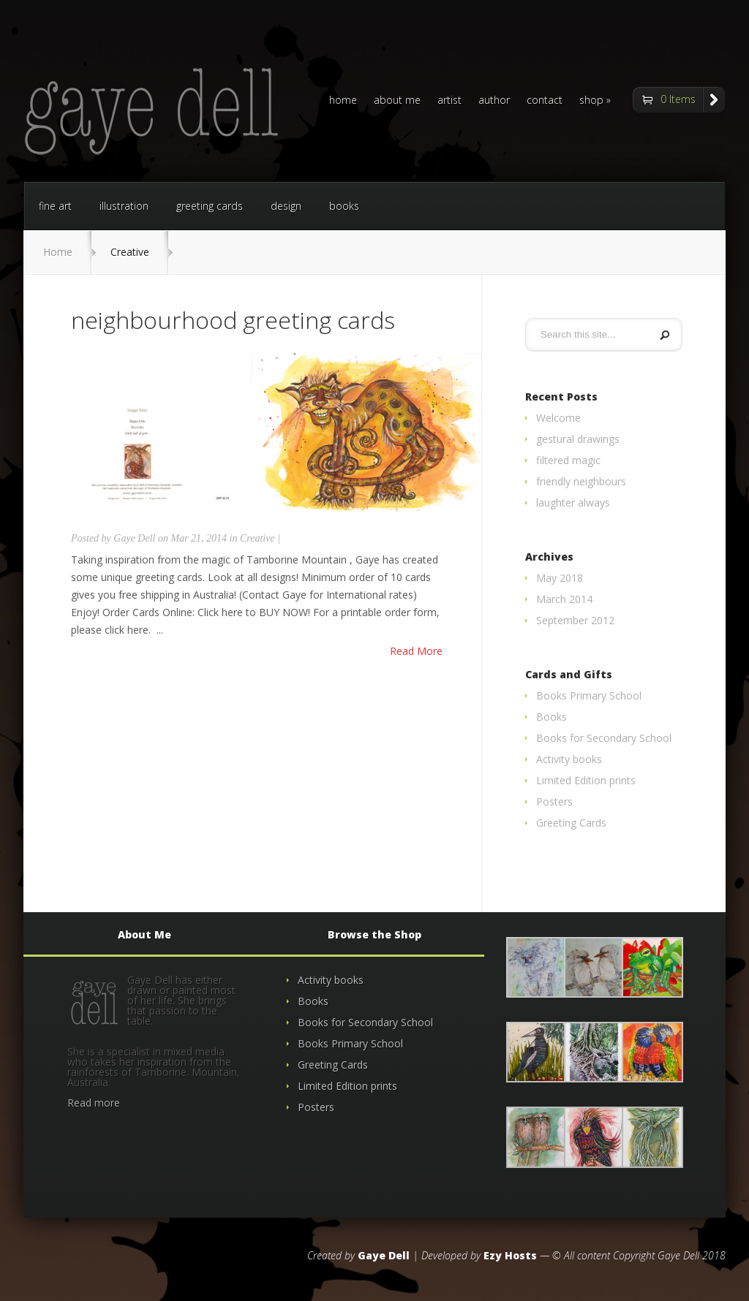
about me (397, 101)
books (344, 206)
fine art (55, 206)
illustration (123, 206)
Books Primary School (588, 695)
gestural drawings (578, 439)
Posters (554, 801)
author (494, 101)
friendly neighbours (581, 481)
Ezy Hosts (510, 1255)
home (343, 101)
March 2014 (564, 599)
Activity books (569, 759)
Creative (257, 538)
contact (544, 101)
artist (449, 101)
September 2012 (575, 620)
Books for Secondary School (603, 738)
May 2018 (559, 578)
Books (551, 717)
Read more (93, 1103)
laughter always (573, 502)
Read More (416, 651)
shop (591, 101)
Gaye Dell (134, 538)
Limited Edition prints (586, 780)
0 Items (678, 99)
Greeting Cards (571, 823)
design (286, 206)
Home (57, 252)
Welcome (558, 418)
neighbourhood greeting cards (233, 319)
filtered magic (568, 460)
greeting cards (209, 206)
